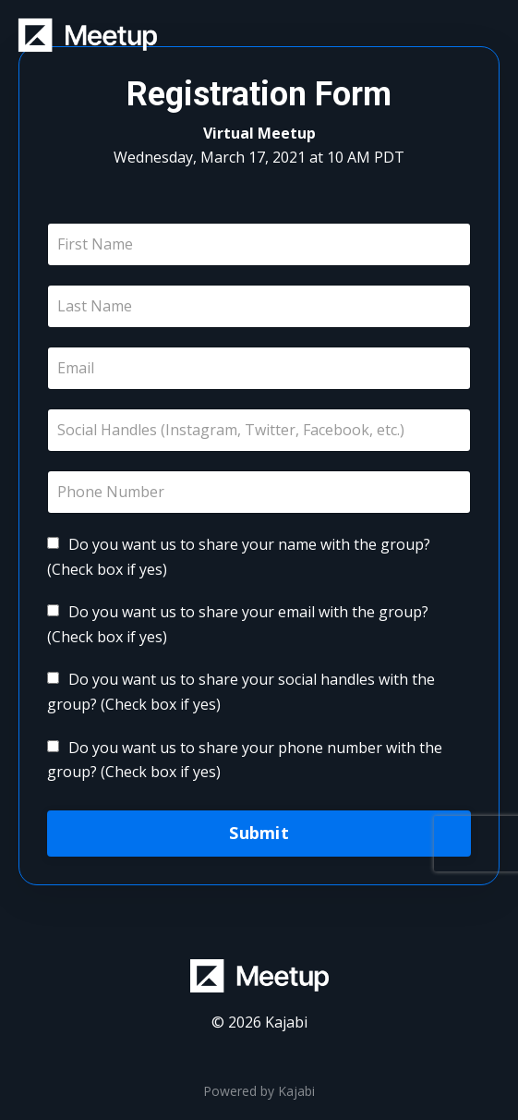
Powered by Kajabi (259, 1091)
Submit (259, 833)
